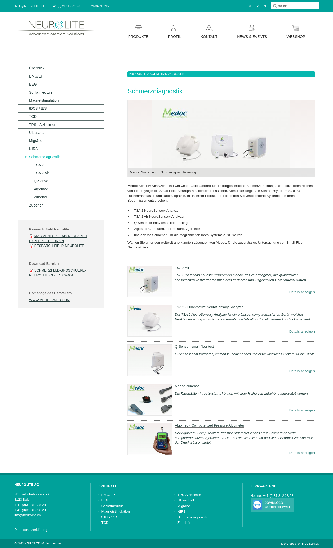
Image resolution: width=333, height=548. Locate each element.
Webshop (295, 32)
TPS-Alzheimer (189, 495)
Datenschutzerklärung (30, 530)
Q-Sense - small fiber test (194, 347)
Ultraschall (37, 133)
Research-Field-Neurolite (59, 246)
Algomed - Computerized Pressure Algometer (209, 425)
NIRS (33, 149)
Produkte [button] (138, 32)
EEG (33, 84)
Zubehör (40, 197)
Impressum (53, 543)
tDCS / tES (38, 108)
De (249, 6)
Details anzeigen (302, 292)
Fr (257, 6)
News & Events (252, 32)
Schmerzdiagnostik (44, 157)
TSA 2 (39, 165)
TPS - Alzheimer (42, 125)
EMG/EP (36, 76)
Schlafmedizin (40, 92)
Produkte (137, 74)
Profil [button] (174, 32)
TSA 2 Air (182, 268)
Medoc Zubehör (187, 386)
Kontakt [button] (209, 32)
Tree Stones (310, 543)
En (264, 6)
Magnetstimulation (44, 100)
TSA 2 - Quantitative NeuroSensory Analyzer (209, 307)
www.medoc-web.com (49, 300)
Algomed (41, 189)
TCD (33, 116)
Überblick (36, 68)
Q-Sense (41, 181)
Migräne (35, 141)
